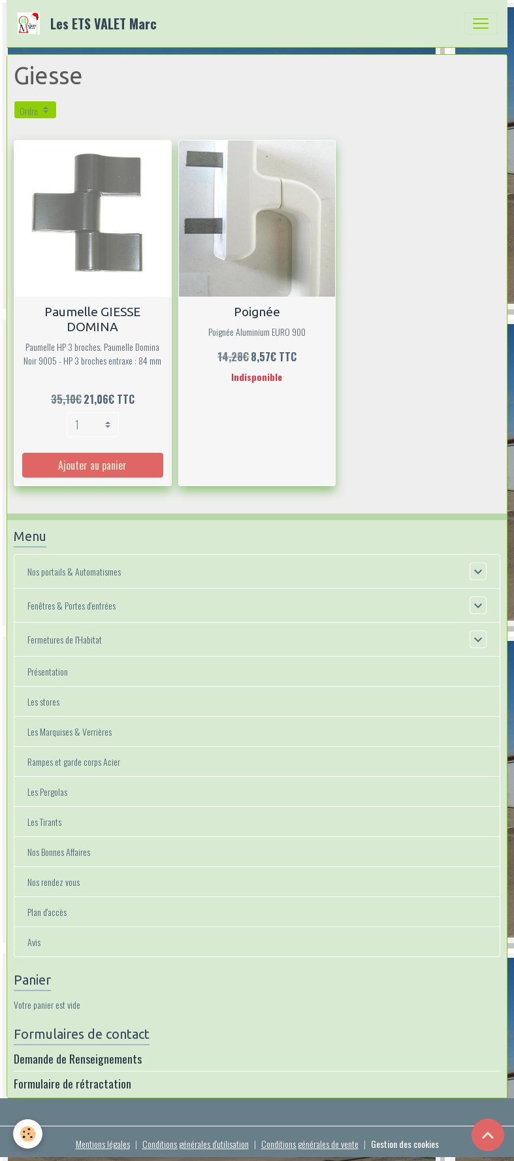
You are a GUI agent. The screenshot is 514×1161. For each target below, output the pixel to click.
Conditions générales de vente (310, 1144)
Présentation (47, 671)
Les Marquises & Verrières (69, 731)
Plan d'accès (47, 912)
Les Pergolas (47, 791)
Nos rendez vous (53, 882)
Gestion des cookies (405, 1144)
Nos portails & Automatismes (74, 571)
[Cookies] (27, 1134)
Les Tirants (44, 821)
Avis (33, 942)
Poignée (257, 311)
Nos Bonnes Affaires (58, 851)
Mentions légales (103, 1144)
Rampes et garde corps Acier (73, 761)
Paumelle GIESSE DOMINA (92, 319)
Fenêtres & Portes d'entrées (71, 605)
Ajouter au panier (92, 465)
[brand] (89, 23)
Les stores (43, 701)
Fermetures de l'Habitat (64, 639)
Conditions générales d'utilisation (195, 1144)
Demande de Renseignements (78, 1058)
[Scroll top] (488, 1135)
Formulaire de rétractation (72, 1083)
